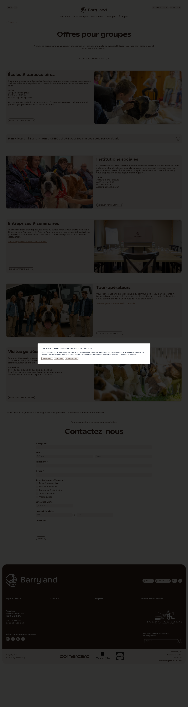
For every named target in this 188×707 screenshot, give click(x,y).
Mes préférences (71, 358)
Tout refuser (59, 358)
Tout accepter (47, 358)
